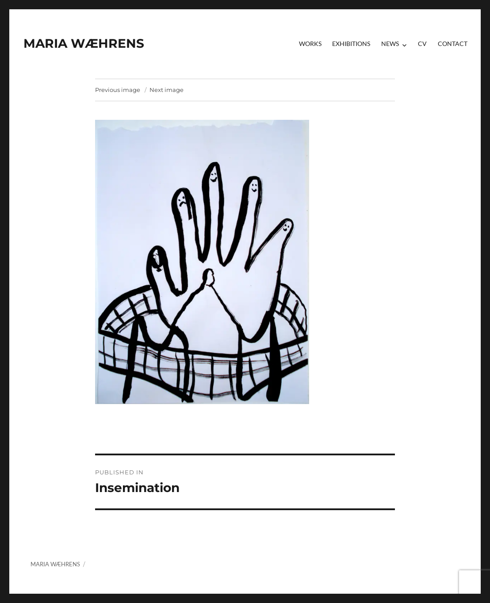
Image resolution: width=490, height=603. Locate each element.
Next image (166, 89)
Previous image (117, 89)
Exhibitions (351, 43)
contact (452, 43)
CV (422, 43)
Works (310, 43)
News (390, 43)
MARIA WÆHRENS (83, 43)
